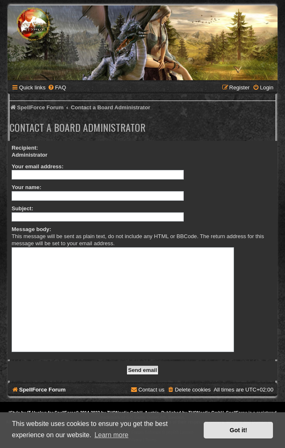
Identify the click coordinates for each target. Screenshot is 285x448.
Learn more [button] (112, 434)
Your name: (26, 187)
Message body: (31, 229)
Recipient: (25, 148)
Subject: (22, 208)
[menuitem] (57, 87)
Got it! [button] (238, 430)
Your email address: (37, 166)
